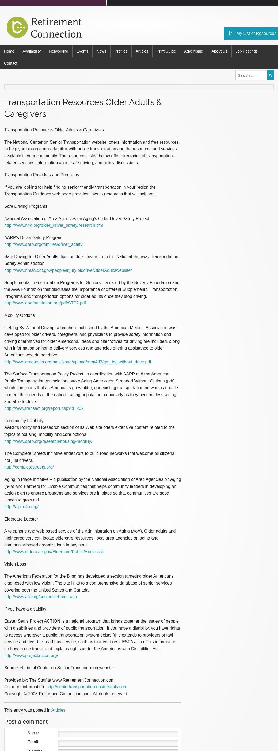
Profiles (121, 51)
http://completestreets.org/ (29, 467)
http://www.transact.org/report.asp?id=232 (44, 408)
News (101, 51)
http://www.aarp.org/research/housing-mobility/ (48, 441)
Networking (58, 51)
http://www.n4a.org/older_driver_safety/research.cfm (53, 225)
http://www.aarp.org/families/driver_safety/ (44, 244)
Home (9, 51)
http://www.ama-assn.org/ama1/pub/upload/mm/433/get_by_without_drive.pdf (77, 362)
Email (32, 742)
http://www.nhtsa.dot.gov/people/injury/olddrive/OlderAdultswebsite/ (68, 270)
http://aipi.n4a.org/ (21, 506)
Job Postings (247, 51)
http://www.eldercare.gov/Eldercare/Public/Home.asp (54, 551)
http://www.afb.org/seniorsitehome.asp (40, 596)
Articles (142, 51)
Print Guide (166, 51)
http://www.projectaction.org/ (31, 655)
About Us (219, 51)
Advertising (193, 51)
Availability (31, 51)
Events (82, 51)
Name (33, 733)
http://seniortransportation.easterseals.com (86, 687)
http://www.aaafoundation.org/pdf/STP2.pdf (45, 303)
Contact (10, 63)
